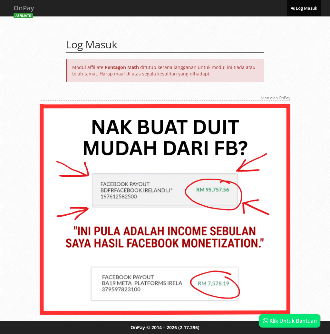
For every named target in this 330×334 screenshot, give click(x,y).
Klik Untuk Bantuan (290, 320)
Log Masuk (304, 8)
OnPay (24, 10)
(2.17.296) (188, 327)
